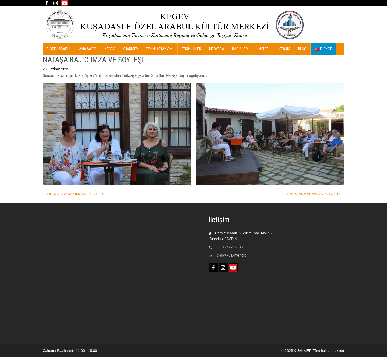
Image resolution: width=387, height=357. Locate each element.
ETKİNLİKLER (191, 49)
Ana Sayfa (88, 49)
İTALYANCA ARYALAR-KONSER (315, 194)
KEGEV (110, 49)
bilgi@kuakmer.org (231, 255)
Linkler (262, 49)
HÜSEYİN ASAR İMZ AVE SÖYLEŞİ (74, 194)
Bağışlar (240, 49)
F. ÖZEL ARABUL (59, 49)
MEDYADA (216, 49)
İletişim (283, 49)
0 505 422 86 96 (230, 247)
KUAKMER (130, 49)
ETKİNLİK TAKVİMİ (160, 49)
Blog (302, 49)
